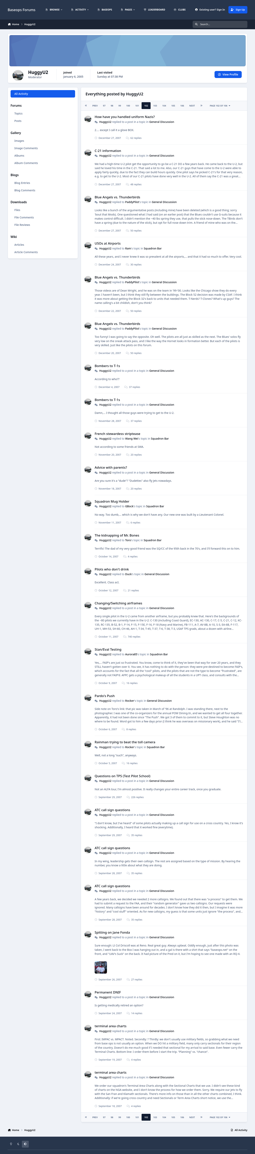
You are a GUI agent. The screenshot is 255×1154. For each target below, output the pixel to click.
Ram (128, 248)
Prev (95, 105)
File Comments (24, 217)
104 (164, 105)
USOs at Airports (108, 243)
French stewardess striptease (117, 433)
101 (137, 105)
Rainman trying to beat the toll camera (125, 742)
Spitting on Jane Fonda (112, 932)
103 (155, 105)
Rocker (129, 701)
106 (182, 105)
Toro (128, 540)
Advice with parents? (111, 467)
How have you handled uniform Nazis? (125, 116)
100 (128, 105)
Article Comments (26, 252)
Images (19, 141)
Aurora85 (131, 654)
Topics (18, 113)
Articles (19, 245)
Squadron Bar (153, 248)
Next (192, 105)
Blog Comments (24, 190)
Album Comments (26, 163)
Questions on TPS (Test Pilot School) (122, 776)
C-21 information (108, 150)
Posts (18, 121)
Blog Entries (22, 183)
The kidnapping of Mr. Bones (117, 535)
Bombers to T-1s (107, 366)
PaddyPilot (132, 202)
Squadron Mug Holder (112, 501)
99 (120, 105)
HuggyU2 (105, 122)
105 (173, 105)
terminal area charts (111, 1026)
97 (104, 105)
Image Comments (26, 148)
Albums (19, 155)
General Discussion (161, 122)
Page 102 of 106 (220, 105)
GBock (129, 506)
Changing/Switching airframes (118, 603)
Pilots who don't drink (112, 569)
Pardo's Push (105, 696)
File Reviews (22, 225)
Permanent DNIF (108, 992)
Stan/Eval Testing (108, 649)
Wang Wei (131, 438)
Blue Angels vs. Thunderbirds (117, 197)
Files (17, 210)
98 (112, 105)
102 (146, 105)
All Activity (21, 94)
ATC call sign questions (112, 810)
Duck (128, 574)
